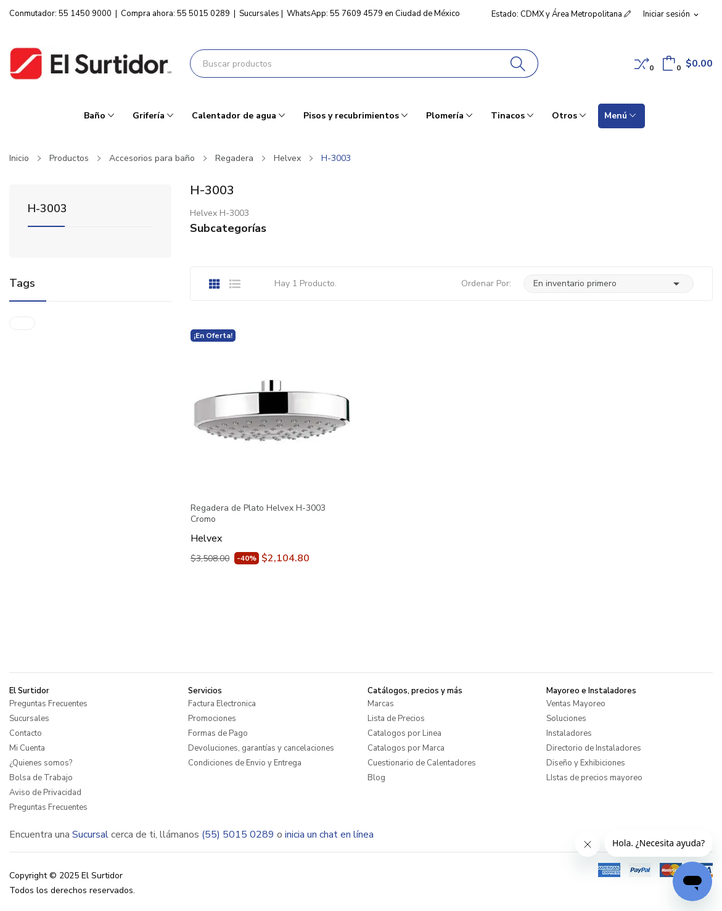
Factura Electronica (222, 703)
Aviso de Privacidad (45, 792)
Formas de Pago (218, 733)
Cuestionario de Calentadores (421, 763)
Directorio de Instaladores (593, 748)
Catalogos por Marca (406, 748)
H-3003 (47, 209)
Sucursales (259, 13)
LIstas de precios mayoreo (594, 777)
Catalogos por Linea (404, 733)
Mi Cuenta (27, 748)
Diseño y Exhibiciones (585, 763)
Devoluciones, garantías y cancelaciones (261, 748)
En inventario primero (608, 283)
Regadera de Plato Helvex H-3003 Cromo (258, 514)
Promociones (212, 718)
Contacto (25, 733)
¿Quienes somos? (40, 763)
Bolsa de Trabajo (41, 777)
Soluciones (566, 718)
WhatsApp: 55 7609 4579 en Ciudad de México (373, 13)
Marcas (380, 703)
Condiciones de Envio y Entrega (245, 763)
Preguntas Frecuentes (48, 703)
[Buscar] (518, 63)
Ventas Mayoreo (575, 703)
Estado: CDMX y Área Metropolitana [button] (561, 14)
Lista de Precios (396, 718)
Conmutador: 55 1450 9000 (60, 13)
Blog (376, 777)
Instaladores (569, 733)
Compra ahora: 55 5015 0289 (175, 13)
